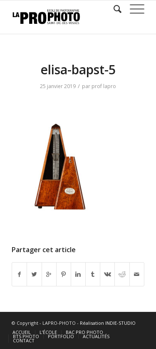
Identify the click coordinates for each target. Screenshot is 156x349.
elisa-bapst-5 (78, 69)
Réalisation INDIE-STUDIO (108, 323)
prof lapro (104, 86)
